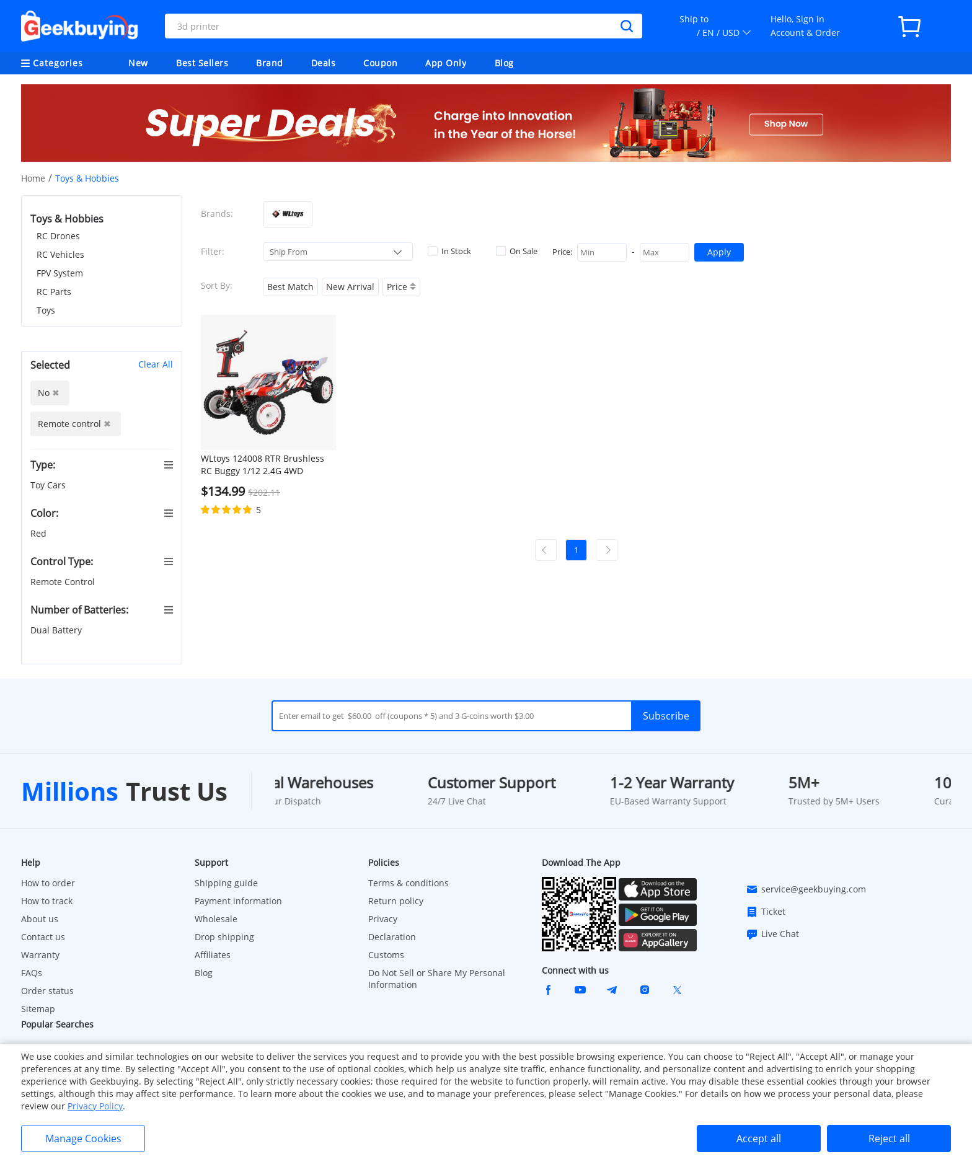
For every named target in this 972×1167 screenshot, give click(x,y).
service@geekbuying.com (806, 889)
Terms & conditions (408, 883)
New (138, 63)
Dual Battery (57, 630)
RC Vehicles (60, 254)
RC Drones (58, 236)
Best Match (290, 287)
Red (39, 533)
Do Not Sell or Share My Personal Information (436, 978)
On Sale (516, 251)
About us (39, 919)
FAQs (31, 973)
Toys (46, 310)
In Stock (449, 251)
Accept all (758, 1138)
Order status (47, 991)
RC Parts (54, 291)
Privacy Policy (95, 1106)
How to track (47, 901)
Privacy (382, 919)
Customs (386, 955)
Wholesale (216, 919)
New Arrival (350, 287)
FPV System (60, 273)
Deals (323, 63)
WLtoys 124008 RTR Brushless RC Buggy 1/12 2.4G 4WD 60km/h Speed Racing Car (262, 464)
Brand (269, 63)
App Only (445, 63)
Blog (504, 63)
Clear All (155, 364)
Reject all (889, 1138)
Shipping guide (226, 883)
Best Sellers (202, 63)
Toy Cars (49, 485)
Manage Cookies (83, 1138)
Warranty (40, 955)
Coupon (380, 63)
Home (33, 178)
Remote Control (63, 582)
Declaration (392, 937)
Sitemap (38, 1009)
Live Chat (772, 934)
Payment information (238, 901)
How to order (48, 883)
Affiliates (213, 955)
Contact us (43, 937)
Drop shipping (224, 937)
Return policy (395, 901)
